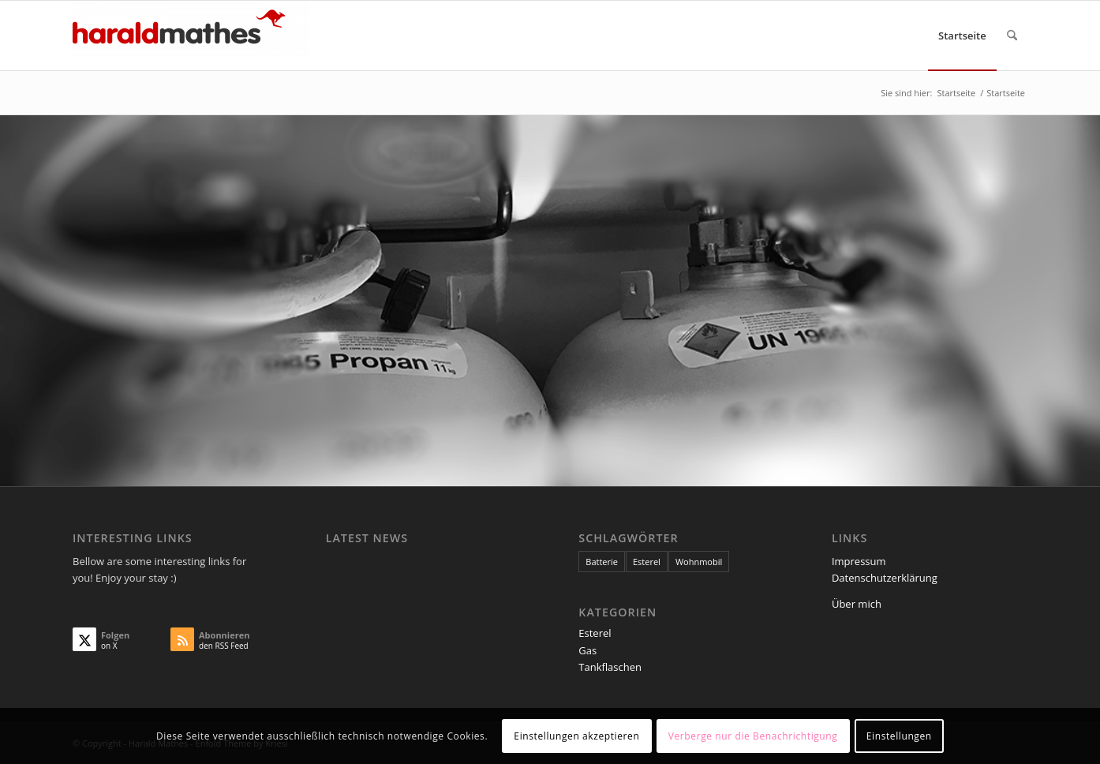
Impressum (859, 561)
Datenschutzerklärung (884, 578)
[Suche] (1012, 35)
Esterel (594, 633)
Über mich (856, 604)
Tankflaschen (610, 667)
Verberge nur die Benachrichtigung (753, 736)
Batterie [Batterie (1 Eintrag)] (602, 561)
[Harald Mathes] (191, 35)
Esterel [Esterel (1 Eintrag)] (646, 561)
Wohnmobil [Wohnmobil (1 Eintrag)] (698, 561)
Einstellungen (899, 736)
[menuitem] (962, 35)
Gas (587, 650)
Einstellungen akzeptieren (576, 736)
